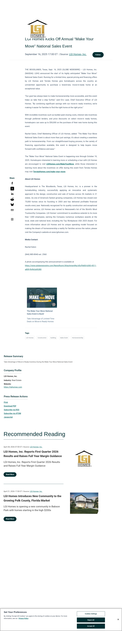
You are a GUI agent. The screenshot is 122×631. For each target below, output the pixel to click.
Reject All (91, 620)
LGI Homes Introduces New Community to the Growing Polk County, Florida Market (32, 498)
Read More (10, 474)
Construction (42, 338)
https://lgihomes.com (13, 387)
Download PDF (10, 406)
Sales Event (64, 338)
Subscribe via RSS (11, 410)
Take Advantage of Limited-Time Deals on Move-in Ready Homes (40, 320)
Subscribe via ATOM (12, 413)
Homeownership (77, 338)
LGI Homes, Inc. (77, 54)
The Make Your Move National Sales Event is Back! (40, 312)
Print (6, 402)
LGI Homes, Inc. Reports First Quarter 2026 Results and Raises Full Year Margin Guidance (33, 454)
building (53, 338)
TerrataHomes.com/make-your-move (49, 172)
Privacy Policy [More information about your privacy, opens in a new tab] (23, 618)
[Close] (118, 619)
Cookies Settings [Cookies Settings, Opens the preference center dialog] (91, 614)
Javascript (8, 417)
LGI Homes (30, 338)
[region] (61, 619)
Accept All (90, 626)
